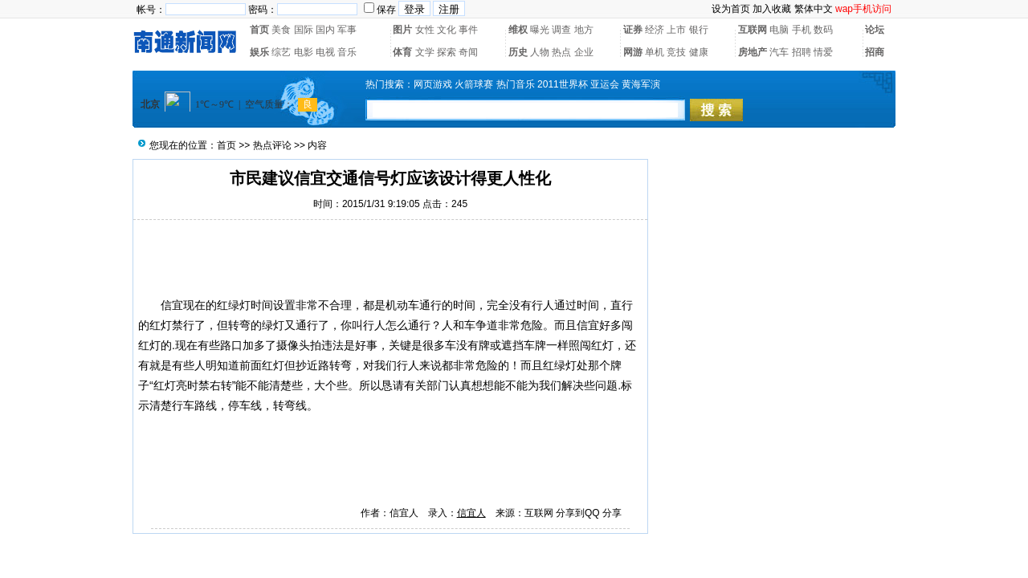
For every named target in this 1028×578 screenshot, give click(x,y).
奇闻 (468, 52)
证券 (632, 29)
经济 (654, 29)
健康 (698, 52)
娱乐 (259, 52)
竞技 (676, 52)
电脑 (779, 29)
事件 (468, 29)
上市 (676, 29)
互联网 (752, 29)
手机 (801, 29)
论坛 (874, 29)
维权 (518, 29)
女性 (424, 29)
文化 (446, 29)
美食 (281, 29)
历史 (518, 52)
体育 (402, 52)
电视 (325, 52)
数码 (823, 29)
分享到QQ (578, 513)
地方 (584, 29)
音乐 (347, 52)
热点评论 (272, 145)
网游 (632, 52)
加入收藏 (772, 8)
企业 (584, 52)
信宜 (172, 305)
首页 (259, 29)
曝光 (539, 29)
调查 (561, 29)
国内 (325, 29)
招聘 (801, 52)
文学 (424, 52)
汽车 (779, 52)
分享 (612, 513)
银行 (698, 29)
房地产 (752, 52)
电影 (303, 52)
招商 (874, 52)
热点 (561, 52)
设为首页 (731, 8)
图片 (402, 29)
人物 (539, 52)
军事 (347, 29)
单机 (654, 52)
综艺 (281, 52)
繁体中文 (813, 8)
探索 (446, 52)
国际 (303, 29)
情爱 (823, 52)
